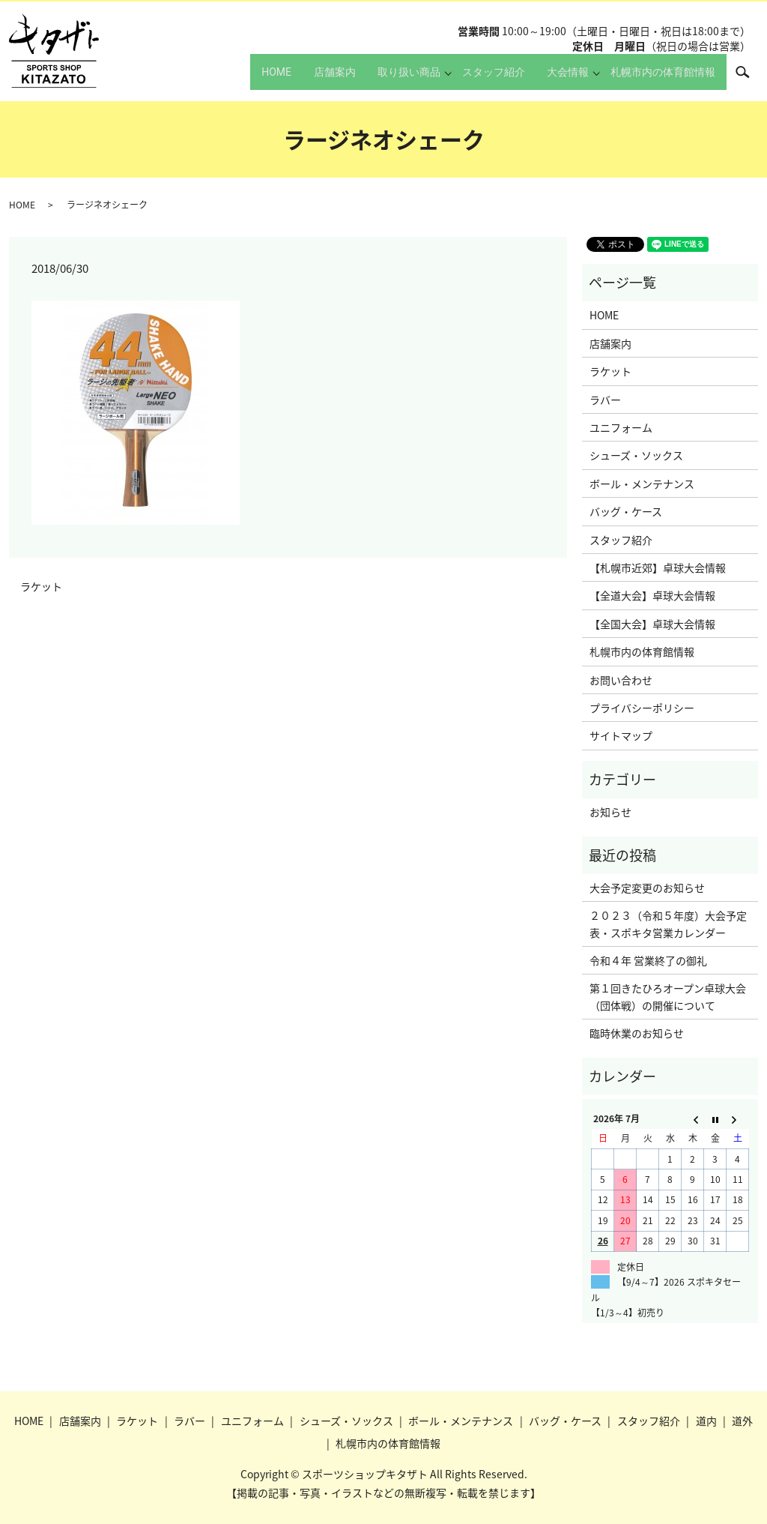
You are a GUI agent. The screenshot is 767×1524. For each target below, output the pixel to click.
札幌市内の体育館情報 (658, 78)
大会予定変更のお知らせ (647, 887)
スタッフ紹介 (474, 78)
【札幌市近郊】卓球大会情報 (657, 567)
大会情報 (559, 78)
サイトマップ (620, 735)
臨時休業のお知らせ (636, 1032)
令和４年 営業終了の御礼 (648, 960)
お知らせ (610, 811)
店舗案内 (302, 78)
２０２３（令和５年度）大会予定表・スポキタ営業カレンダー (668, 923)
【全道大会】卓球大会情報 (652, 595)
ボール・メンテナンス (641, 483)
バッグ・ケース (625, 511)
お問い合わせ (620, 679)
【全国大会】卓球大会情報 (652, 623)
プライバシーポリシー (641, 707)
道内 (706, 1420)
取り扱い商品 (385, 78)
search (750, 77)
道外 (742, 1420)
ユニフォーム (620, 427)
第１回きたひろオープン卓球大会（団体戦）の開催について (667, 996)
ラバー (605, 399)
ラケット (41, 586)
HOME (233, 78)
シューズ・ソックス (636, 455)
